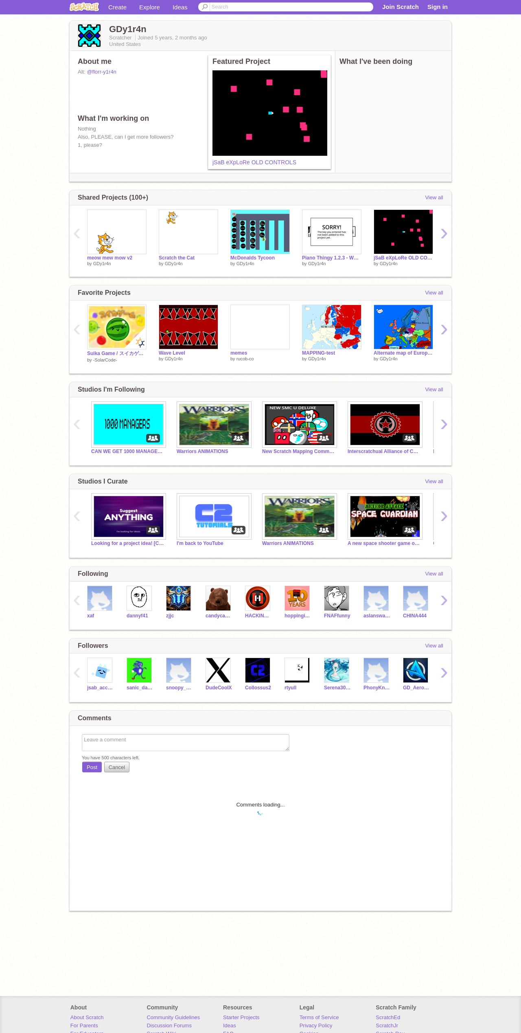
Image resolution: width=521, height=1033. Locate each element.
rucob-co (245, 358)
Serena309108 (337, 688)
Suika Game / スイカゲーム (117, 353)
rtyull (290, 688)
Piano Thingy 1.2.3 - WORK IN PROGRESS (331, 258)
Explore (149, 7)
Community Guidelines (173, 1017)
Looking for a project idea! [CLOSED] (127, 543)
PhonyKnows (377, 688)
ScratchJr (387, 1025)
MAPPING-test (318, 353)
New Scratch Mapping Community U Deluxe (298, 451)
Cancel (117, 767)
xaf (90, 616)
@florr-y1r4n (101, 72)
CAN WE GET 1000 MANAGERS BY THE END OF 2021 (127, 451)
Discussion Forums (169, 1025)
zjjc (170, 616)
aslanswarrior (377, 616)
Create (117, 7)
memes (238, 353)
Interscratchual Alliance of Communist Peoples (384, 451)
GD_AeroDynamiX (416, 688)
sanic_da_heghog (140, 688)
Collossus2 (258, 688)
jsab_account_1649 (100, 688)
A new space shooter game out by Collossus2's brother (384, 543)
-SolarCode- (105, 359)
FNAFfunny (337, 616)
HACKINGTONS (258, 616)
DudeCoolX (219, 688)
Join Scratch (400, 6)
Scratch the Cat (177, 258)
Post (92, 767)
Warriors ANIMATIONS (202, 451)
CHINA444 (415, 616)
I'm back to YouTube (200, 543)
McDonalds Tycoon (252, 258)
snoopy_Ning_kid (179, 688)
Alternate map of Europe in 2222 (403, 353)
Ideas (180, 7)
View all (434, 197)
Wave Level (172, 353)
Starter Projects (241, 1017)
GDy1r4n (102, 263)
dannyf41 (137, 616)
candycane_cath (219, 616)
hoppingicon (298, 616)
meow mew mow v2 (109, 258)
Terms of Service (319, 1017)
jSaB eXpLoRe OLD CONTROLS (254, 162)
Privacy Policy (316, 1025)
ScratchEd (388, 1017)
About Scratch (87, 1017)
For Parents (84, 1025)
